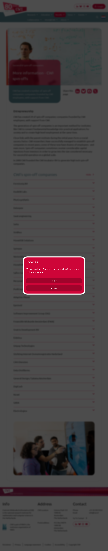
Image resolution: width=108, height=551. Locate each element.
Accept (54, 288)
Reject (54, 280)
